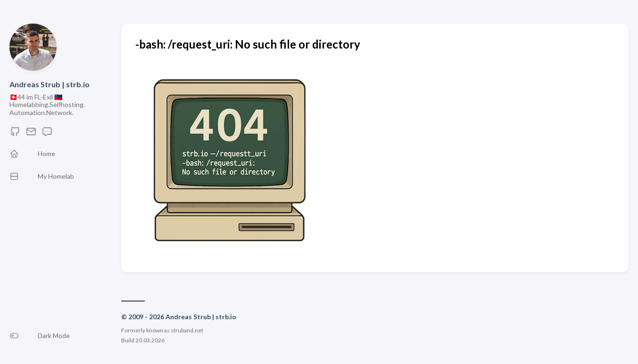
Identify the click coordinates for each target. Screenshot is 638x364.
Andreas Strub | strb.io (49, 84)
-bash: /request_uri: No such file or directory (247, 44)
